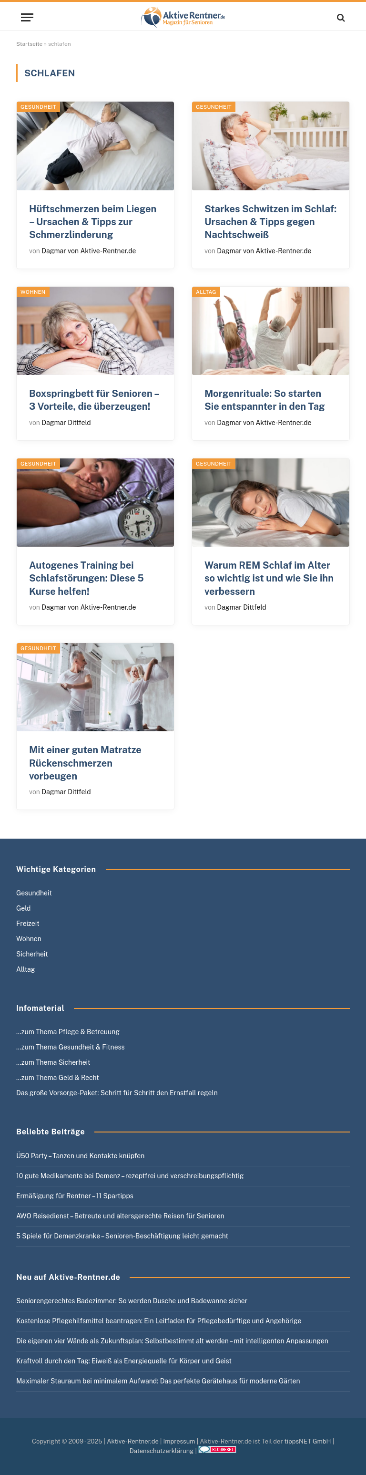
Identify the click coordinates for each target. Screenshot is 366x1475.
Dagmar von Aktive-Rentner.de (88, 251)
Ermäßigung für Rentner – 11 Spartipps (74, 1196)
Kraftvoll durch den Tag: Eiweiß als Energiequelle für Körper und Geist (124, 1361)
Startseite (29, 44)
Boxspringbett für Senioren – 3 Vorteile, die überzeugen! (94, 400)
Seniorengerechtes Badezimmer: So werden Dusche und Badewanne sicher (131, 1301)
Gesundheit (38, 107)
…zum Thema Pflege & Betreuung (68, 1032)
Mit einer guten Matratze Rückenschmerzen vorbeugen (85, 762)
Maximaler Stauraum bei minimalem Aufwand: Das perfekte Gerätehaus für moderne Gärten (158, 1381)
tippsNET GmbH (308, 1441)
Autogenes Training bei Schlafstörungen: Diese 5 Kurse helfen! (86, 578)
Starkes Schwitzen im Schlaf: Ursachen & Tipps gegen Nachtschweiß (270, 221)
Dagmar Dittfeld (66, 422)
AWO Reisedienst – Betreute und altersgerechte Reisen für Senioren (120, 1216)
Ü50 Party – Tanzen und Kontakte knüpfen (80, 1156)
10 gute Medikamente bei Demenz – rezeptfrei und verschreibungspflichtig (130, 1176)
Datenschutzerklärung (162, 1450)
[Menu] (27, 17)
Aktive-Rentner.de (133, 1441)
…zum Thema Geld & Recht (57, 1077)
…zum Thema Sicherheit (53, 1062)
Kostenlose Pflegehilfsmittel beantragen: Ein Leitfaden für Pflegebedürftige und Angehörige (158, 1321)
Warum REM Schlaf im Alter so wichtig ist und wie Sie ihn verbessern (269, 578)
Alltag (206, 292)
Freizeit (28, 923)
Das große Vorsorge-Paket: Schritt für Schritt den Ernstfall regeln (117, 1093)
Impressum (179, 1441)
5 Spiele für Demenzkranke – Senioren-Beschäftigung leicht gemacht (122, 1236)
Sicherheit (32, 954)
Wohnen (33, 292)
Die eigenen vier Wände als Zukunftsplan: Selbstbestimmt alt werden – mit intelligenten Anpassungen (172, 1341)
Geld (23, 908)
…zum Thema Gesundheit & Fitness (70, 1047)
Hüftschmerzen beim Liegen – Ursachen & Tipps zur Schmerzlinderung (92, 221)
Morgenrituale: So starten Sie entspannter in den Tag (264, 400)
